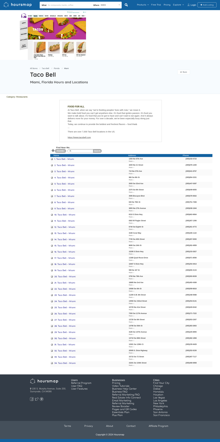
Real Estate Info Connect (126, 397)
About (109, 426)
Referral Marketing (123, 403)
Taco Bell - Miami (65, 159)
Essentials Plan (120, 412)
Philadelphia (160, 406)
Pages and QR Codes (124, 409)
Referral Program (81, 383)
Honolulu (158, 392)
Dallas (156, 389)
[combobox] (107, 5)
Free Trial (156, 5)
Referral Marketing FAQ (126, 395)
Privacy (88, 426)
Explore (177, 5)
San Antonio (160, 412)
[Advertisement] (159, 29)
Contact (131, 426)
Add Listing (207, 5)
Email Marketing (121, 400)
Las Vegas (159, 397)
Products (141, 5)
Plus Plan (117, 415)
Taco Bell (45, 68)
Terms (67, 426)
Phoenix (158, 409)
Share (183, 72)
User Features (79, 389)
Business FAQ (119, 392)
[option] (53, 35)
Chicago (158, 386)
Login (193, 5)
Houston (158, 395)
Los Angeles (160, 400)
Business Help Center (124, 389)
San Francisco (161, 415)
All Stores (33, 68)
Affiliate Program (158, 426)
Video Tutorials (120, 386)
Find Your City (161, 383)
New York (158, 403)
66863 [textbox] (103, 5)
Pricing (167, 5)
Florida (56, 68)
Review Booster (121, 406)
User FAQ (76, 386)
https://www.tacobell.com (79, 137)
